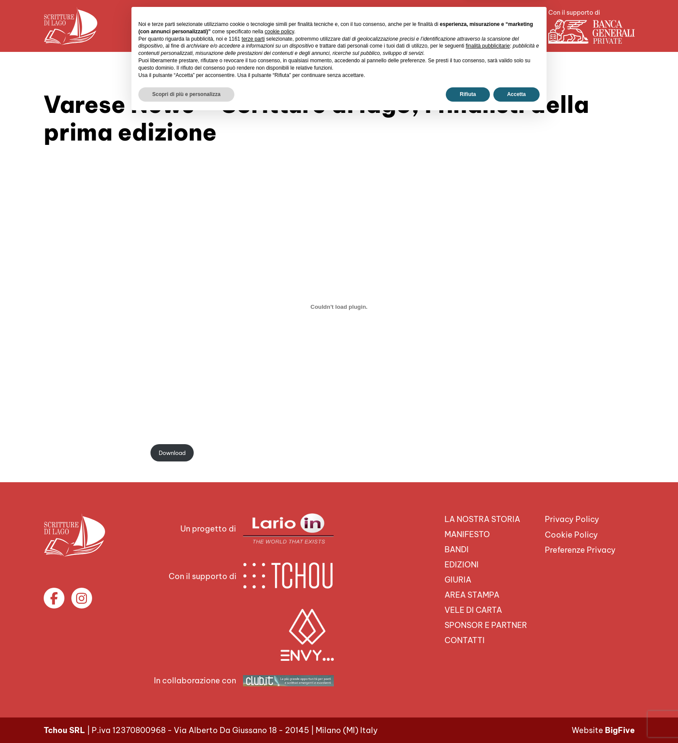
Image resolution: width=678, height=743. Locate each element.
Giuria (458, 580)
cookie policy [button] (279, 657)
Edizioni (462, 565)
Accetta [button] (516, 720)
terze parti (253, 664)
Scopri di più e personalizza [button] (186, 720)
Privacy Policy (572, 519)
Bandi (457, 549)
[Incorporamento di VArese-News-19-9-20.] (339, 306)
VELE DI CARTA (376, 26)
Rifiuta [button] (468, 720)
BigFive (620, 730)
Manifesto (467, 534)
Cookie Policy (571, 535)
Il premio (255, 26)
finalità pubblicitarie (488, 672)
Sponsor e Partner (453, 26)
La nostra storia (482, 519)
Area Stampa (311, 26)
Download (172, 452)
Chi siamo (206, 26)
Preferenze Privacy (580, 550)
